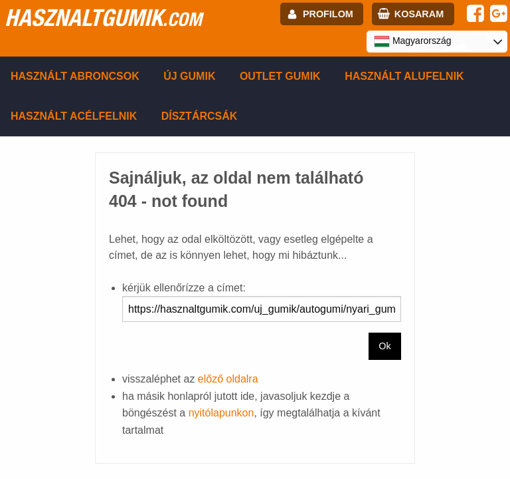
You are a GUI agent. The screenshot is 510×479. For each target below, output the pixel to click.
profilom (328, 14)
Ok (384, 346)
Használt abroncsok (75, 76)
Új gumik (189, 76)
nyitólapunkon (221, 412)
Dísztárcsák (199, 116)
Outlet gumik (280, 76)
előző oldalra (228, 379)
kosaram (419, 14)
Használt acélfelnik (74, 116)
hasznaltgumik (103, 17)
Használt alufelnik (404, 76)
